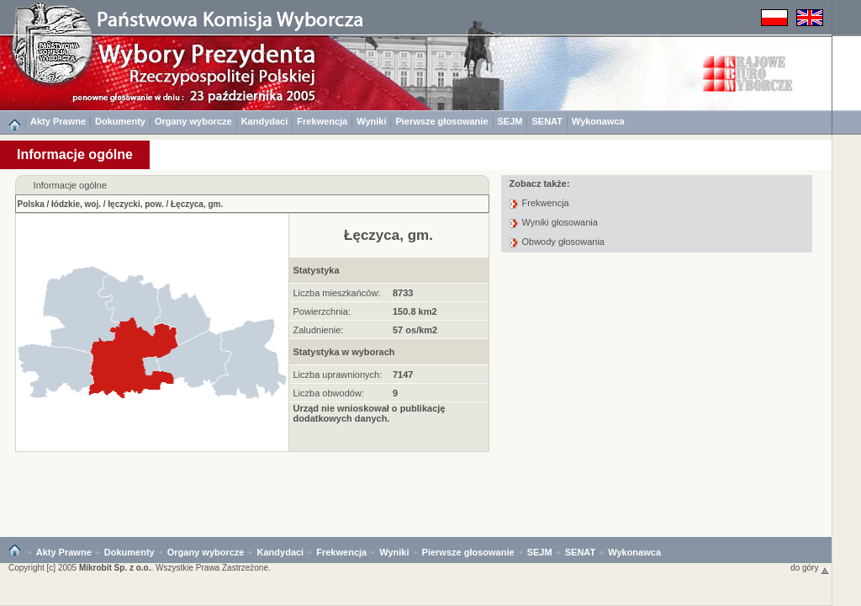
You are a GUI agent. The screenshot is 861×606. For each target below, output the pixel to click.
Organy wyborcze (193, 121)
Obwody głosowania (563, 242)
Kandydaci (264, 121)
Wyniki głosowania (560, 222)
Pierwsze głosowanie (441, 121)
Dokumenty (120, 121)
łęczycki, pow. (135, 204)
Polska (31, 204)
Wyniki (371, 121)
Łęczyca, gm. (197, 204)
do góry (809, 567)
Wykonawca (598, 121)
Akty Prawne (58, 121)
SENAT (546, 121)
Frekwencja (322, 121)
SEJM (510, 121)
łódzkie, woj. (76, 204)
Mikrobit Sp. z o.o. (115, 567)
